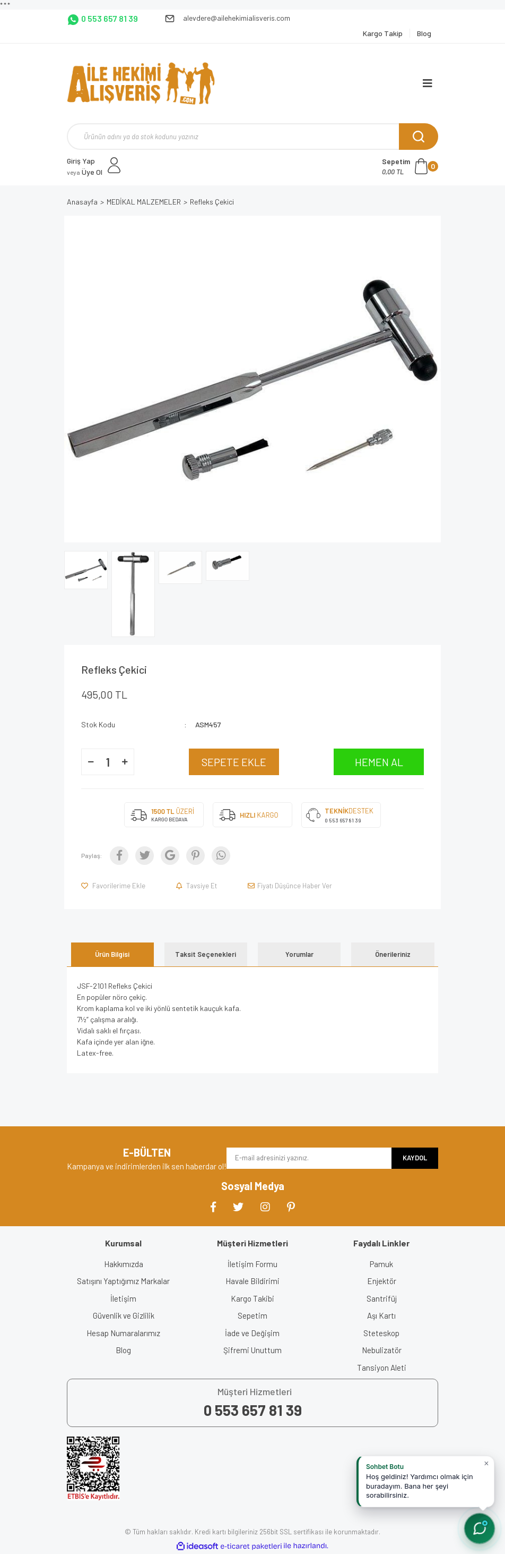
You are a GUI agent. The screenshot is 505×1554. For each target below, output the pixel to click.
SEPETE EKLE (234, 761)
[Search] (252, 136)
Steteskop (381, 1333)
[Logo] (141, 83)
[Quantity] (108, 762)
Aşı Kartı (381, 1315)
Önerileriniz (393, 954)
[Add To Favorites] (114, 885)
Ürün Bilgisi (112, 954)
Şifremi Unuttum (252, 1350)
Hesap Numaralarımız (123, 1333)
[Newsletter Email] (309, 1158)
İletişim (123, 1298)
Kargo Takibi (252, 1298)
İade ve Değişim (252, 1333)
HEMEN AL (379, 761)
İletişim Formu (252, 1264)
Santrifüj (382, 1298)
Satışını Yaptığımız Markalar (123, 1281)
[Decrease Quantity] (91, 762)
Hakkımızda (123, 1264)
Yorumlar (299, 954)
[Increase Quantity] (125, 762)
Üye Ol (84, 171)
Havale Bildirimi (252, 1281)
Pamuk (381, 1264)
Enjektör (381, 1281)
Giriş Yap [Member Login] (81, 160)
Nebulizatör (382, 1350)
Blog (123, 1350)
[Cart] (410, 166)
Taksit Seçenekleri (205, 954)
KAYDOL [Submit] (415, 1157)
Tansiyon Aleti (381, 1367)
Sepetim (252, 1315)
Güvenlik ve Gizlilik (123, 1315)
